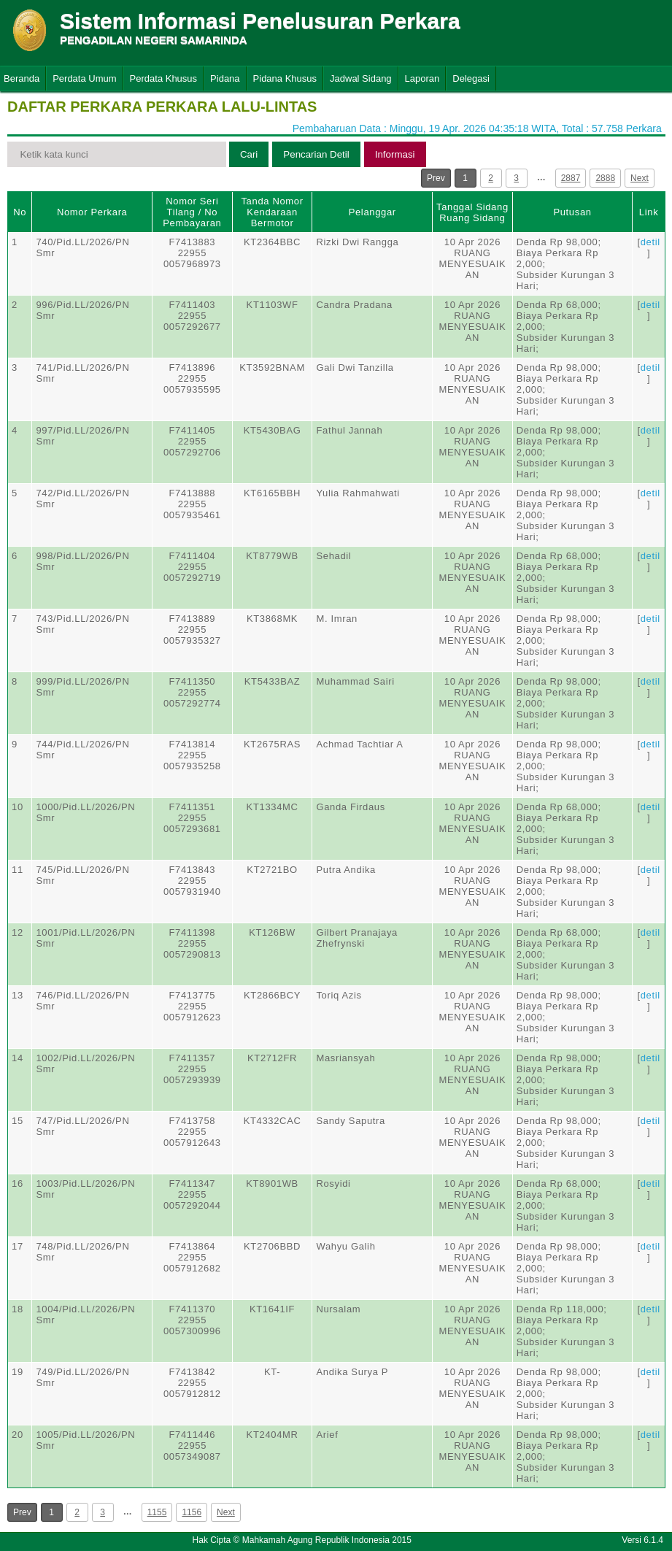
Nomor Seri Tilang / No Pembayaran (192, 212)
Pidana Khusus (285, 78)
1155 (157, 1512)
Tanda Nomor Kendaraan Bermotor (272, 212)
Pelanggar (372, 212)
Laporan (422, 78)
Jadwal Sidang (361, 78)
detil (650, 241)
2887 (571, 178)
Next (639, 178)
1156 (191, 1512)
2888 (605, 178)
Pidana (224, 78)
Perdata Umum (84, 78)
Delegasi (471, 78)
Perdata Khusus (164, 78)
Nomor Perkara (92, 212)
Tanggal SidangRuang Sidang (472, 212)
